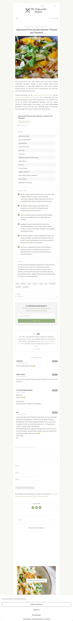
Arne (18, 294)
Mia (17, 412)
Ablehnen (36, 609)
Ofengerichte (29, 27)
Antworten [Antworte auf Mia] (55, 412)
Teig (46, 283)
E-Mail (17, 472)
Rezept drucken (24, 122)
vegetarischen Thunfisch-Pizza (43, 95)
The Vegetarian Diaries (24, 390)
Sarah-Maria (20, 374)
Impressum (47, 619)
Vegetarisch (44, 27)
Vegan (37, 27)
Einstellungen (36, 615)
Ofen (17, 283)
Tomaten (18, 287)
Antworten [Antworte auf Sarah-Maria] (55, 374)
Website (17, 479)
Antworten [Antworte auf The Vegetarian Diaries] (55, 390)
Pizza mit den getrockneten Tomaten (27, 97)
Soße (40, 283)
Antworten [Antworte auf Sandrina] (55, 361)
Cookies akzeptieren (36, 604)
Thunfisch (52, 283)
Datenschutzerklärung (38, 619)
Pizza (29, 283)
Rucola (35, 283)
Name (17, 465)
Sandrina (19, 361)
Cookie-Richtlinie (27, 619)
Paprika (23, 283)
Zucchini (25, 287)
